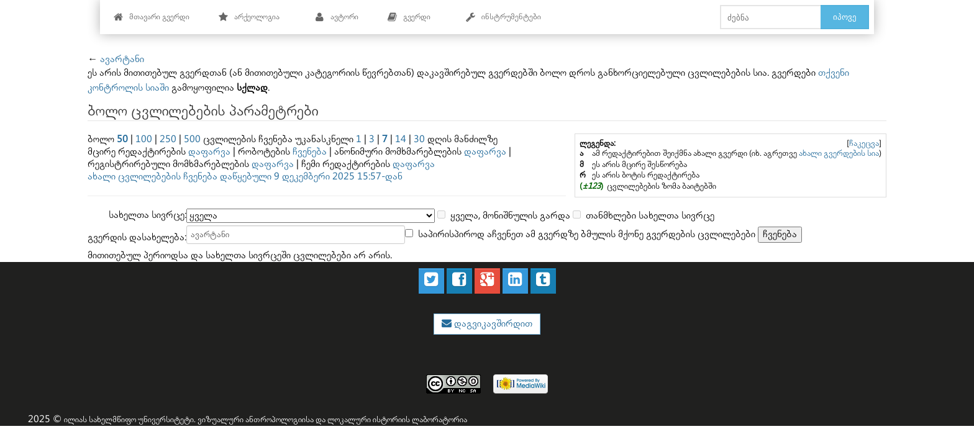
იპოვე (845, 16)
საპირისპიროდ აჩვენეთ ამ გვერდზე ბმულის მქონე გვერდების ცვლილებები (586, 234)
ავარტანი (122, 59)
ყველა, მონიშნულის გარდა (510, 216)
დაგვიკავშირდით (492, 324)
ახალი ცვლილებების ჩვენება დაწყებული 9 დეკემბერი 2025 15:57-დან (245, 177)
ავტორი (336, 17)
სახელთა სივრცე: (147, 215)
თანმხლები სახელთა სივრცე (650, 216)
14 (400, 139)
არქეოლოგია (249, 17)
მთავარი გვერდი (151, 17)
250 (168, 139)
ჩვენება (310, 152)
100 (143, 139)
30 (419, 139)
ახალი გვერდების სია (839, 153)
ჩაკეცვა (864, 143)
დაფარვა (209, 152)
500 (192, 139)
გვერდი (408, 17)
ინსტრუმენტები (503, 17)
